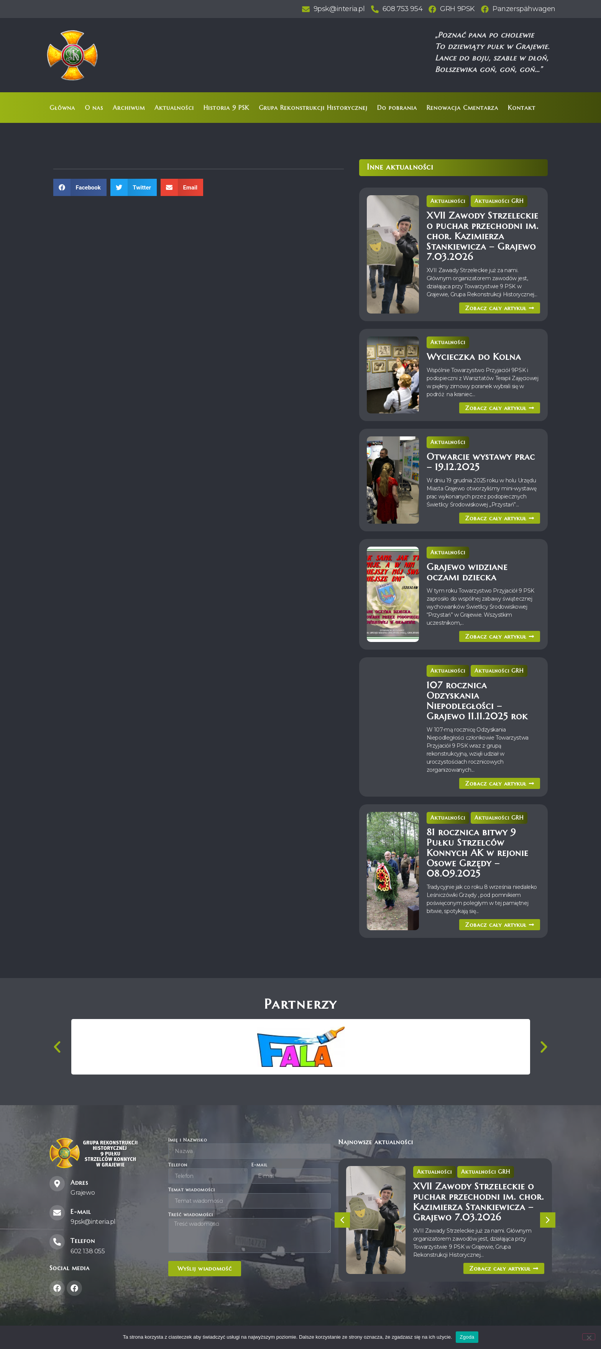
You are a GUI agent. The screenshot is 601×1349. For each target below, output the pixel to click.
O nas (94, 107)
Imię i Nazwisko (187, 1140)
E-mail (259, 1165)
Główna (62, 107)
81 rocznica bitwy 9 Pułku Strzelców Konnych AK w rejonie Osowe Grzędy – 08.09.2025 (477, 852)
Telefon (177, 1165)
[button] (80, 187)
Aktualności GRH (499, 201)
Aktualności (174, 107)
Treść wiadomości (190, 1214)
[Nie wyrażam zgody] (588, 1336)
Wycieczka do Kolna (474, 357)
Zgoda (467, 1337)
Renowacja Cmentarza (462, 107)
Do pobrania (397, 107)
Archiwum (129, 107)
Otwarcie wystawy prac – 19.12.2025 (481, 462)
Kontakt (521, 107)
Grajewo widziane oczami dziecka (467, 572)
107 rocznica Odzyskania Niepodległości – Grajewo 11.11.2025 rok (477, 700)
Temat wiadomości (191, 1189)
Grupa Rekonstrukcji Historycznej (313, 107)
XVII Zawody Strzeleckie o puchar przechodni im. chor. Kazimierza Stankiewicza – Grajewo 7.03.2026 (483, 236)
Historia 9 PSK (226, 107)
